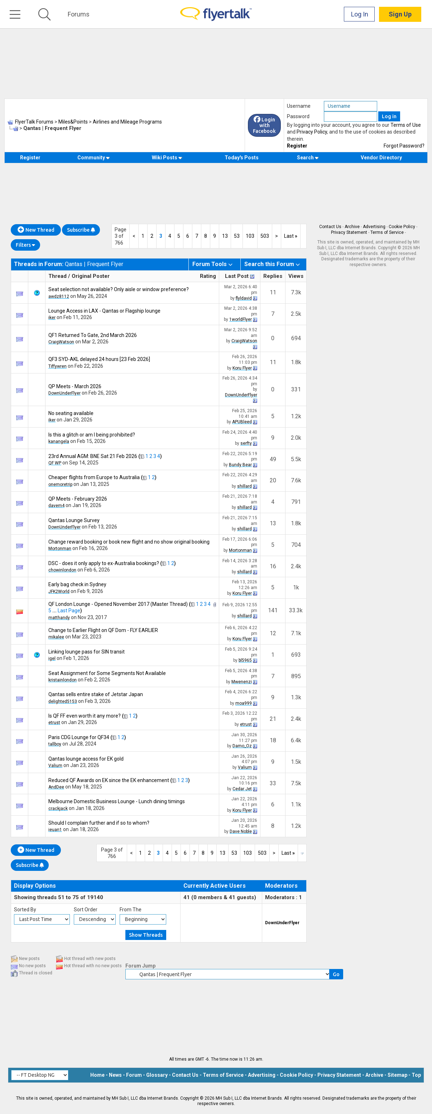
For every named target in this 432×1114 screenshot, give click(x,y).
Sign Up (400, 14)
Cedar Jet (242, 788)
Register (297, 146)
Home (97, 1075)
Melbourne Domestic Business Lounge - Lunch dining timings (116, 801)
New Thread (36, 230)
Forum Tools (209, 264)
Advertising (374, 226)
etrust (54, 722)
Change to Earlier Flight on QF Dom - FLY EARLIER (103, 630)
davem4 (56, 505)
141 (273, 610)
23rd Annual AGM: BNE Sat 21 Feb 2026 (92, 456)
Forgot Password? (404, 146)
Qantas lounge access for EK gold (86, 759)
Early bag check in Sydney (77, 584)
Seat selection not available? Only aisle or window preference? (118, 289)
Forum (134, 1075)
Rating (208, 276)
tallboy (54, 744)
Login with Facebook (264, 125)
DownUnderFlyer (64, 393)
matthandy (59, 617)
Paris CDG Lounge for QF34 (78, 737)
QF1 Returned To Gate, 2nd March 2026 (92, 335)
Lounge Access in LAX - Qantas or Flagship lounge (104, 311)
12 (273, 633)
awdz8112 (58, 296)
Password (298, 116)
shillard (244, 486)
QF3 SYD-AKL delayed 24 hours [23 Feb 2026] (99, 359)
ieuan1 (55, 829)
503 (264, 236)
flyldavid (244, 298)
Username (299, 106)
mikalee (56, 637)
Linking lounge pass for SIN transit (86, 652)
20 (273, 480)
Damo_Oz (242, 745)
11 (273, 292)
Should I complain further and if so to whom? (98, 823)
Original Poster (91, 276)
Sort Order (85, 909)
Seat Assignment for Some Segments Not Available (107, 673)
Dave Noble (241, 831)
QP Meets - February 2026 (77, 499)
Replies (272, 276)
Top (416, 1075)
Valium (55, 765)
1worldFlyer (240, 319)
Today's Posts (242, 157)
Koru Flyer (242, 368)
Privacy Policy (312, 132)
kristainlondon (62, 680)
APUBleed (242, 421)
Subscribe (81, 230)
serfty (246, 443)
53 (237, 236)
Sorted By (25, 909)
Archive (352, 226)
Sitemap (397, 1075)
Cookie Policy (402, 226)
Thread (57, 276)
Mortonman (59, 548)
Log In (359, 14)
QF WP (54, 463)
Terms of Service (387, 232)
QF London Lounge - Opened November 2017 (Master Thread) (118, 604)
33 (273, 783)
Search (308, 157)
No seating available (70, 413)
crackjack (58, 808)
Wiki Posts (167, 157)
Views (295, 276)
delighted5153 (62, 701)
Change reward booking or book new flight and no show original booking (129, 542)
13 (225, 236)
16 (273, 566)
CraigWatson (61, 341)
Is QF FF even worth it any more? (84, 716)
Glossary (157, 1075)
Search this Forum (269, 264)
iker (52, 317)
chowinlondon (62, 570)
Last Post (237, 276)
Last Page (69, 610)
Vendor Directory (381, 157)
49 (273, 459)
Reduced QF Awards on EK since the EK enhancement (108, 780)
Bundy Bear (240, 464)
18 (273, 740)
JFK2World (58, 591)
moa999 (243, 703)
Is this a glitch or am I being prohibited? (91, 435)
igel (52, 658)
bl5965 (245, 660)
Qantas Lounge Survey (74, 520)
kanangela (58, 441)
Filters (25, 245)
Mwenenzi (241, 681)
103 (250, 236)
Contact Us (330, 226)
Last (290, 236)
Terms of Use (405, 125)
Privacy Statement (349, 232)
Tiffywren (57, 366)
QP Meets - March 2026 (74, 386)
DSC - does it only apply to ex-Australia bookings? (103, 563)
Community (93, 157)
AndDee (56, 787)
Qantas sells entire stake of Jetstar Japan (95, 694)
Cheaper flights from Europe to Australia (94, 477)
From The (130, 909)
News (115, 1075)
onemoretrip (60, 484)
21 (273, 718)
